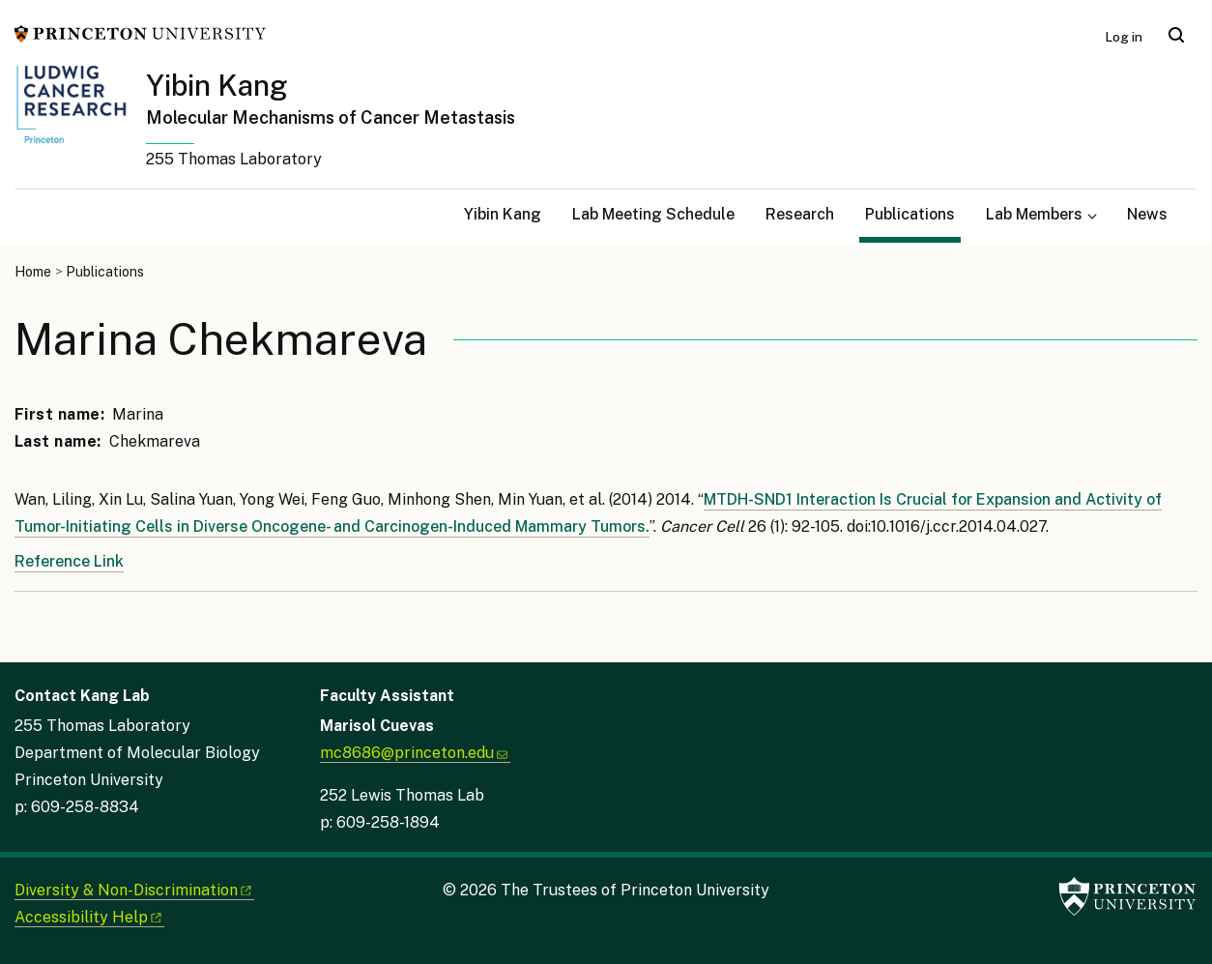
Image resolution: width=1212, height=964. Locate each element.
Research (799, 214)
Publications (913, 211)
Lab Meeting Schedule (653, 214)
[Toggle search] (1176, 35)
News (1147, 214)
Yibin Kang (217, 85)
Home (32, 271)
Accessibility (89, 917)
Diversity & (134, 890)
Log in (1123, 36)
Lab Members (1034, 214)
